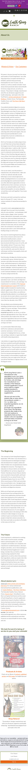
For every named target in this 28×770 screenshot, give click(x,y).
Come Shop (11, 6)
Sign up (14, 761)
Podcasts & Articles (14, 671)
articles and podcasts (15, 97)
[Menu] (14, 15)
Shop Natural (14, 719)
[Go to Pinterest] (22, 10)
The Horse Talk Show (18, 101)
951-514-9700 (4, 11)
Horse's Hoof (9, 594)
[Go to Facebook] (15, 10)
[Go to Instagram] (20, 10)
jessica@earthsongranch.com (10, 610)
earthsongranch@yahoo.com (6, 11)
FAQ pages (12, 676)
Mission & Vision (7, 66)
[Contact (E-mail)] (26, 10)
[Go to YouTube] (17, 10)
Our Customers (21, 66)
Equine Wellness (7, 590)
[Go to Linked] (24, 10)
